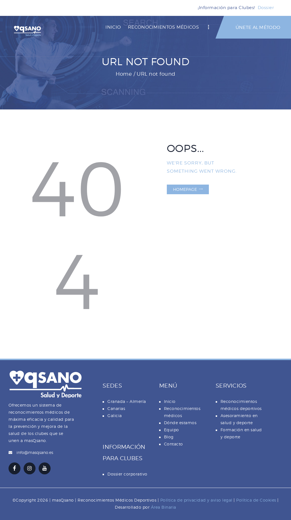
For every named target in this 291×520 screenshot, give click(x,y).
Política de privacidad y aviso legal (196, 500)
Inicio (170, 401)
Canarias (116, 408)
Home (124, 74)
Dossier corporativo (127, 474)
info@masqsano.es (34, 452)
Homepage (185, 189)
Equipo (171, 429)
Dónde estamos (180, 422)
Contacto (173, 443)
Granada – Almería (126, 401)
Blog (169, 436)
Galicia (114, 415)
